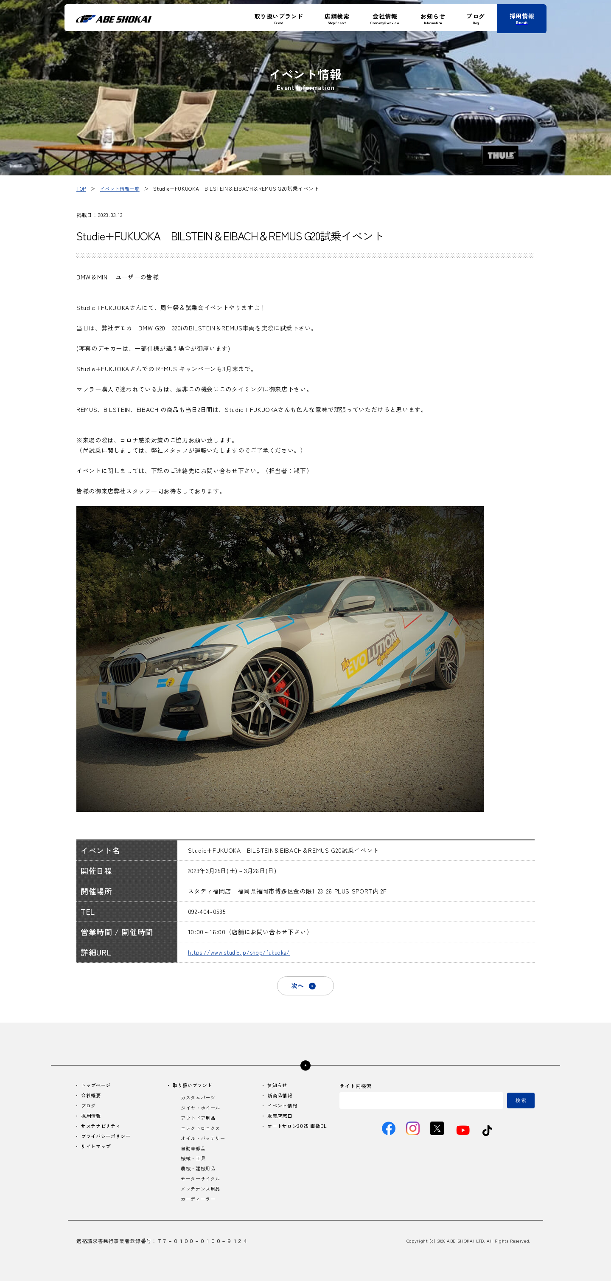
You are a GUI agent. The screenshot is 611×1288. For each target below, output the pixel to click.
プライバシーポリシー (108, 1140)
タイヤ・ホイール (200, 1110)
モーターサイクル (200, 1184)
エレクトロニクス (200, 1131)
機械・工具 (192, 1163)
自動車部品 (192, 1153)
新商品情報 (277, 1097)
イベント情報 (280, 1108)
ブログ (89, 1108)
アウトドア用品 (198, 1121)
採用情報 (92, 1119)
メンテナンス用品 (200, 1195)
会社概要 (92, 1097)
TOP (81, 188)
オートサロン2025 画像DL (295, 1129)
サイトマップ (97, 1150)
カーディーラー (198, 1206)
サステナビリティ (102, 1129)
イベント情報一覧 (122, 188)
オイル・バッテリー (203, 1142)
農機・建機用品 (198, 1174)
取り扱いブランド (193, 1087)
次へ (297, 986)
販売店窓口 (277, 1119)
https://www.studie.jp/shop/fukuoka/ (244, 952)
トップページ (97, 1087)
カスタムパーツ (198, 1099)
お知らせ (275, 1087)
